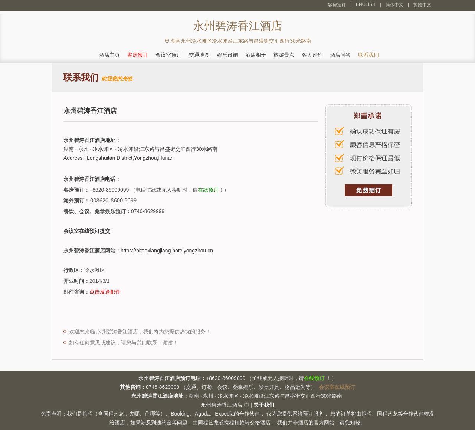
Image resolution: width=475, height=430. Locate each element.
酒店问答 (340, 55)
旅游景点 (283, 55)
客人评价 (312, 55)
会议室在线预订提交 (86, 231)
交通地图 (199, 55)
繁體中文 (422, 4)
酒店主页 (109, 55)
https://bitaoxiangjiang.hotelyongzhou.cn (167, 251)
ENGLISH (366, 4)
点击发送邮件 (105, 292)
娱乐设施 (227, 55)
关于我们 (263, 405)
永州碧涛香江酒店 (221, 405)
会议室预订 (168, 55)
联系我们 (368, 55)
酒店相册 (255, 55)
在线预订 (208, 190)
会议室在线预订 (337, 387)
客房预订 (337, 4)
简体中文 (394, 4)
